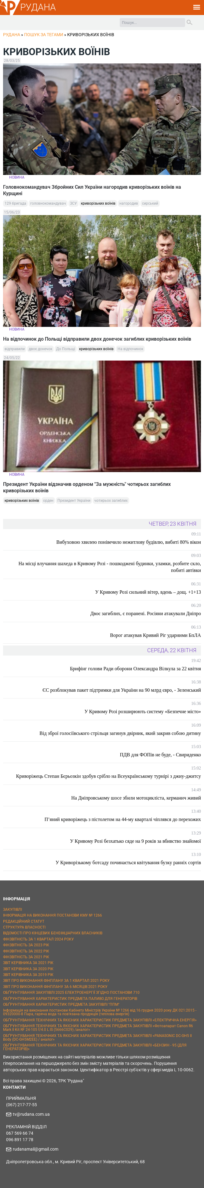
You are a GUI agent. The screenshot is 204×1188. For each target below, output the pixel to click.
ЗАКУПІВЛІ (12, 909)
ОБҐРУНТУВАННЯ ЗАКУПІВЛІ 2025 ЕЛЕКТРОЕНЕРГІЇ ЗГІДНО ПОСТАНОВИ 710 (71, 992)
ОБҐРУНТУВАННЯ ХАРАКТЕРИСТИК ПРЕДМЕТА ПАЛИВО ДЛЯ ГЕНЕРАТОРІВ (70, 999)
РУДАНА (38, 7)
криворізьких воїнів (98, 203)
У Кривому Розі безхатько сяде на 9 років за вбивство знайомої (135, 841)
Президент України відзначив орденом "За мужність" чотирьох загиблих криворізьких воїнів (87, 487)
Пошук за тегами (43, 34)
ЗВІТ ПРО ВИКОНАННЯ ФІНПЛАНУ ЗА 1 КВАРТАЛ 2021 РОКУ (56, 980)
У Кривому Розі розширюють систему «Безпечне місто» (143, 711)
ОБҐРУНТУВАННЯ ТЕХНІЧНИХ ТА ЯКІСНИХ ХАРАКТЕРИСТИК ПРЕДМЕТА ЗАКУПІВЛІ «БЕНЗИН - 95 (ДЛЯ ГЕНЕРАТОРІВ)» (95, 1047)
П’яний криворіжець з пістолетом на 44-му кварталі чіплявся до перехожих (123, 819)
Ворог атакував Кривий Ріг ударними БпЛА (155, 635)
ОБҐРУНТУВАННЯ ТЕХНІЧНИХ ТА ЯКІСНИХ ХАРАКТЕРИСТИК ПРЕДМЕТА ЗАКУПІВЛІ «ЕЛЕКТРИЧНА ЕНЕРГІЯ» (100, 1020)
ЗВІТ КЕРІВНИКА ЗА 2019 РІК (28, 975)
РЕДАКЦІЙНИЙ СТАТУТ (23, 921)
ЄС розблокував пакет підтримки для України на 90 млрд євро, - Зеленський (121, 690)
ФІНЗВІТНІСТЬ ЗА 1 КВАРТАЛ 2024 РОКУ (38, 939)
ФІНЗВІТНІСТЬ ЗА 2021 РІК (26, 957)
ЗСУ (73, 203)
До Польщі (65, 349)
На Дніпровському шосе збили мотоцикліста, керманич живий (136, 797)
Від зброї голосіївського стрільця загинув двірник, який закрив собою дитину (120, 733)
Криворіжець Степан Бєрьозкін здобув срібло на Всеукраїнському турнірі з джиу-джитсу (108, 776)
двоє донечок (40, 349)
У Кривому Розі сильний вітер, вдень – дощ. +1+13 (148, 592)
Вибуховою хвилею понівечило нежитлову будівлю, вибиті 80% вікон (128, 542)
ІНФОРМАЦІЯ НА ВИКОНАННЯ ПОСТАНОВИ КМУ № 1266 (52, 915)
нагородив (128, 203)
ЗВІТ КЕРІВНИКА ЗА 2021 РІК (28, 963)
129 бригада (15, 203)
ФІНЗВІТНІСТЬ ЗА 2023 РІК (26, 945)
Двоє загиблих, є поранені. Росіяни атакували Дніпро (145, 613)
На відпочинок (130, 349)
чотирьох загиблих (111, 500)
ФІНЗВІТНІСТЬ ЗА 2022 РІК (26, 951)
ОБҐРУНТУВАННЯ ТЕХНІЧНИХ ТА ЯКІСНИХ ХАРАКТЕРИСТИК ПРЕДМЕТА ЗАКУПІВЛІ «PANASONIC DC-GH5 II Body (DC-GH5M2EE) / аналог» (97, 1038)
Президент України (73, 500)
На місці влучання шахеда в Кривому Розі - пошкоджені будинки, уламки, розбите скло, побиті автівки (109, 567)
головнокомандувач (48, 203)
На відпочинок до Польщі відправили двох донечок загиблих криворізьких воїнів (97, 339)
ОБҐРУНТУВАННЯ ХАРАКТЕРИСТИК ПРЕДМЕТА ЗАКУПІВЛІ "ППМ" (61, 1004)
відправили (15, 349)
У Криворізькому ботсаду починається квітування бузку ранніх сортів (128, 862)
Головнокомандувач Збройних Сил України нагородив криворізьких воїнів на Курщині (92, 190)
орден (48, 500)
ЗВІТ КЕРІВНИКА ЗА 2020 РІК (28, 969)
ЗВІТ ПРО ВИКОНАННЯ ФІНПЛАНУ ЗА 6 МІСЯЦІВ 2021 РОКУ (55, 987)
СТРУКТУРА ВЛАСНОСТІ (24, 927)
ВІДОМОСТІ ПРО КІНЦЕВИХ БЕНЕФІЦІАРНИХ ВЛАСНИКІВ (52, 933)
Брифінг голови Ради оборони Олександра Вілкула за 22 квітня (135, 668)
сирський (150, 203)
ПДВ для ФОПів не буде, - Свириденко (160, 754)
